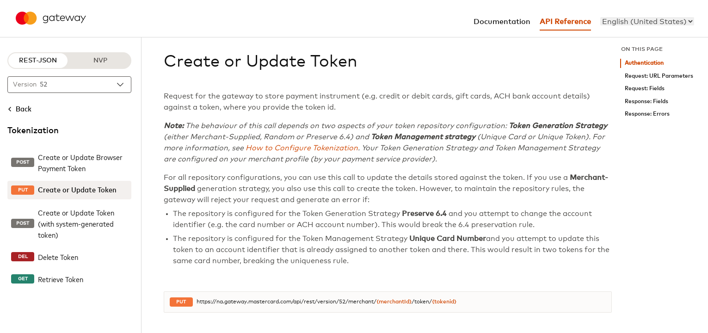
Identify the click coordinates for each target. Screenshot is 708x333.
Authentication (644, 63)
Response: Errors (647, 114)
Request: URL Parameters (659, 76)
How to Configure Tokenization (302, 148)
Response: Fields (646, 102)
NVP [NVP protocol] (100, 60)
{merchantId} (394, 302)
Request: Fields (645, 89)
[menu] (647, 21)
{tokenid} (444, 302)
